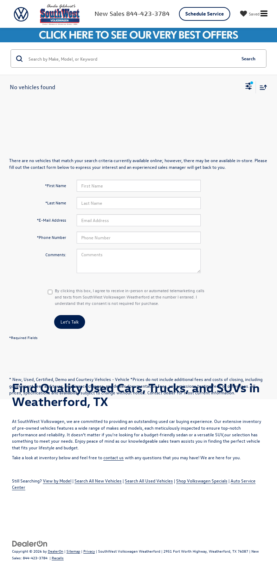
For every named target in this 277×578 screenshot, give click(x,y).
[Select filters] (248, 87)
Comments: (55, 254)
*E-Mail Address (51, 220)
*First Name (55, 185)
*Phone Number (51, 237)
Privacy (89, 551)
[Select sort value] (261, 87)
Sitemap (73, 551)
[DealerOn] (30, 543)
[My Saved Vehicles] (249, 14)
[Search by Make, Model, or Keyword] (131, 58)
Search (248, 58)
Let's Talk (69, 322)
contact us (113, 457)
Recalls (58, 557)
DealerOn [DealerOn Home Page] (55, 551)
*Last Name (55, 202)
